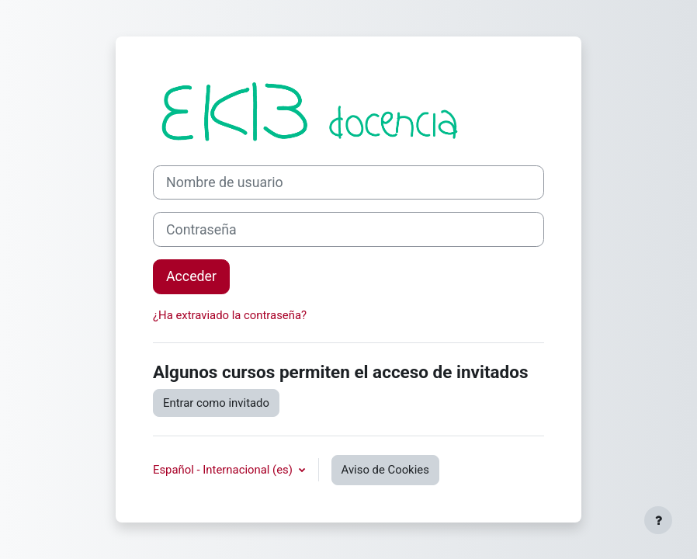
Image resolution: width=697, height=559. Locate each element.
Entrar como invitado (216, 403)
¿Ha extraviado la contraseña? (230, 315)
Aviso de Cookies (385, 470)
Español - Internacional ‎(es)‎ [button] (224, 470)
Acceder (191, 276)
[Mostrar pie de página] (658, 520)
